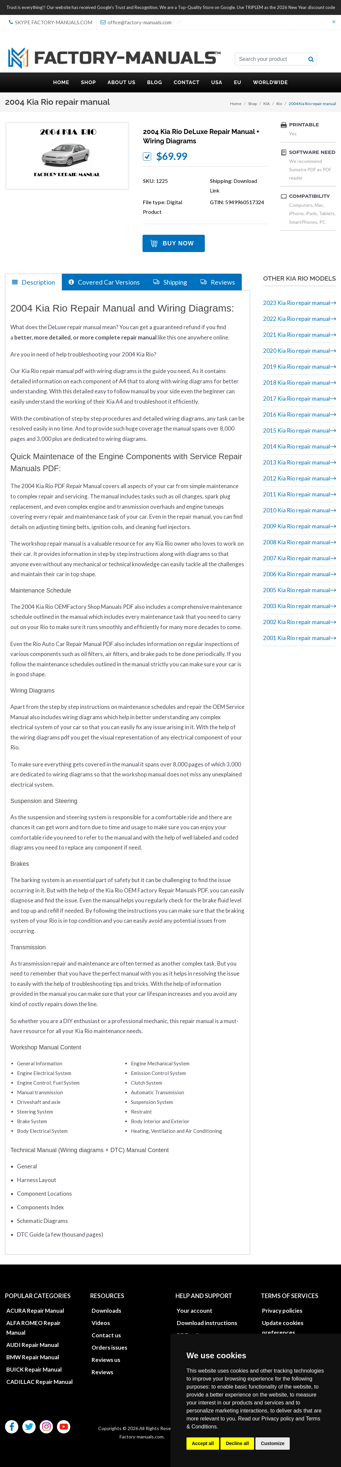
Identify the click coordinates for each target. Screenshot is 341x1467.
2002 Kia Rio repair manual (296, 621)
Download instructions (207, 1322)
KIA (266, 103)
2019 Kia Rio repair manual (296, 366)
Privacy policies (282, 1310)
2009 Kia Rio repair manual (296, 526)
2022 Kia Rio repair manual (296, 318)
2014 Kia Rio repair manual (296, 446)
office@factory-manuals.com (136, 22)
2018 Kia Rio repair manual (296, 382)
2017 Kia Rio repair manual (296, 398)
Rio (279, 103)
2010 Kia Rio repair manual (296, 510)
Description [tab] (33, 282)
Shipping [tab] (170, 282)
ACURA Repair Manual (35, 1310)
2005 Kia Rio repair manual (296, 590)
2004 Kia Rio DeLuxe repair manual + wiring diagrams (201, 136)
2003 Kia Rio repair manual (296, 605)
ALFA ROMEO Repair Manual (33, 1327)
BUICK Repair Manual (34, 1369)
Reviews (102, 1372)
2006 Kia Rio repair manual (296, 574)
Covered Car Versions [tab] (104, 282)
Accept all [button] (203, 1443)
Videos (101, 1322)
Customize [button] (272, 1443)
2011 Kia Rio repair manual (296, 494)
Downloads (106, 1310)
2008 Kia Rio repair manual (296, 542)
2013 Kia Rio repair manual (296, 462)
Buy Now (178, 243)
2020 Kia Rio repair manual (296, 350)
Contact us (106, 1335)
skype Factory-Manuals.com (50, 22)
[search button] (311, 59)
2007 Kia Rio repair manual (296, 558)
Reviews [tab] (217, 282)
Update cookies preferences (282, 1327)
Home (235, 103)
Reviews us (106, 1359)
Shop (252, 103)
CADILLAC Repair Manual (39, 1381)
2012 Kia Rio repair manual (296, 478)
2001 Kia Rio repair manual (296, 637)
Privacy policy (277, 1418)
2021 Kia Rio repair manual (296, 334)
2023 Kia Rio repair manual (296, 302)
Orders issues (109, 1347)
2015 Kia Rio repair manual (296, 430)
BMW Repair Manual (32, 1357)
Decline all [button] (237, 1443)
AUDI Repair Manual (32, 1344)
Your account (194, 1310)
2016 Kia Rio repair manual (296, 414)
